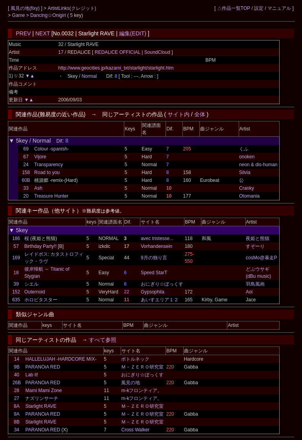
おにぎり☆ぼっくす (162, 284)
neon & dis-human (258, 164)
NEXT (42, 33)
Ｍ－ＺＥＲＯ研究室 (142, 367)
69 (25, 149)
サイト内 (179, 114)
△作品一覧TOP (233, 8)
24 (25, 164)
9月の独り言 (154, 257)
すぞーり (255, 246)
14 (16, 359)
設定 (258, 8)
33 (25, 188)
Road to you (47, 172)
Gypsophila (152, 292)
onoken (246, 157)
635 (16, 299)
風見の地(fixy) (26, 8)
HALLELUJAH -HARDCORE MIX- (60, 359)
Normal (89, 76)
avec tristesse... (157, 238)
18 (15, 272)
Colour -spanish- (51, 149)
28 (16, 390)
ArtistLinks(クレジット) (72, 8)
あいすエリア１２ (160, 299)
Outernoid (34, 292)
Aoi (249, 292)
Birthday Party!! (40, 246)
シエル (31, 284)
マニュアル (279, 8)
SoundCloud (157, 52)
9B (17, 367)
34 (16, 430)
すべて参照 (102, 340)
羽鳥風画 (255, 284)
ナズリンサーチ (41, 398)
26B (17, 382)
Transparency (48, 164)
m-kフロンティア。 (141, 390)
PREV (23, 33)
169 (16, 257)
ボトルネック (135, 359)
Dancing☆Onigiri (48, 15)
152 (16, 292)
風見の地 (130, 382)
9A (17, 414)
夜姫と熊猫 (257, 238)
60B (26, 180)
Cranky (246, 188)
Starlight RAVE (40, 406)
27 (16, 398)
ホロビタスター (40, 299)
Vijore (40, 157)
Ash (38, 188)
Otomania (249, 196)
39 (15, 284)
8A (17, 406)
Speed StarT (154, 272)
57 (15, 246)
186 (16, 238)
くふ (244, 149)
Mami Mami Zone (43, 390)
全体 (199, 114)
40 (16, 375)
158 (26, 172)
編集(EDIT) (132, 33)
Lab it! (31, 375)
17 (60, 52)
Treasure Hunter (51, 196)
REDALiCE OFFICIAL (118, 52)
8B (17, 422)
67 (25, 157)
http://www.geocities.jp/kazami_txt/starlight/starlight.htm (115, 68)
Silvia (244, 172)
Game (19, 15)
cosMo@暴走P (261, 257)
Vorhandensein (156, 246)
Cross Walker (135, 430)
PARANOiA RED (42, 367)
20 (25, 196)
